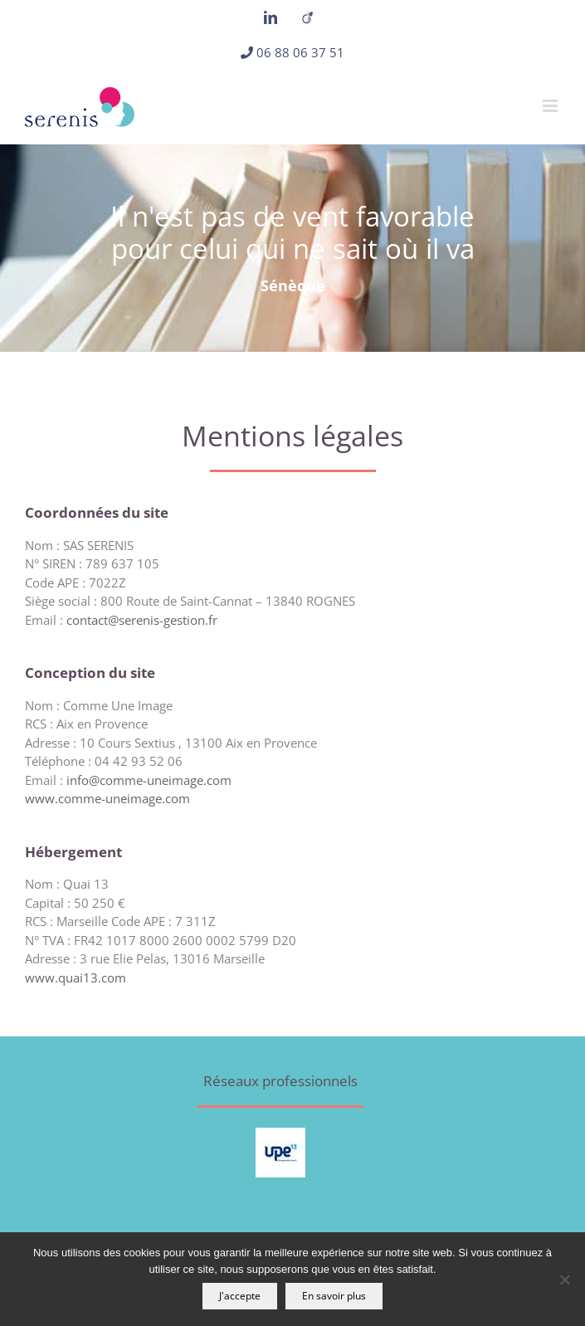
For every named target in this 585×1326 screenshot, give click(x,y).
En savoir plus (334, 1296)
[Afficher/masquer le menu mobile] (551, 106)
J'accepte (240, 1296)
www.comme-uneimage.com (107, 798)
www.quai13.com (75, 977)
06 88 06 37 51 (300, 52)
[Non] (564, 1279)
